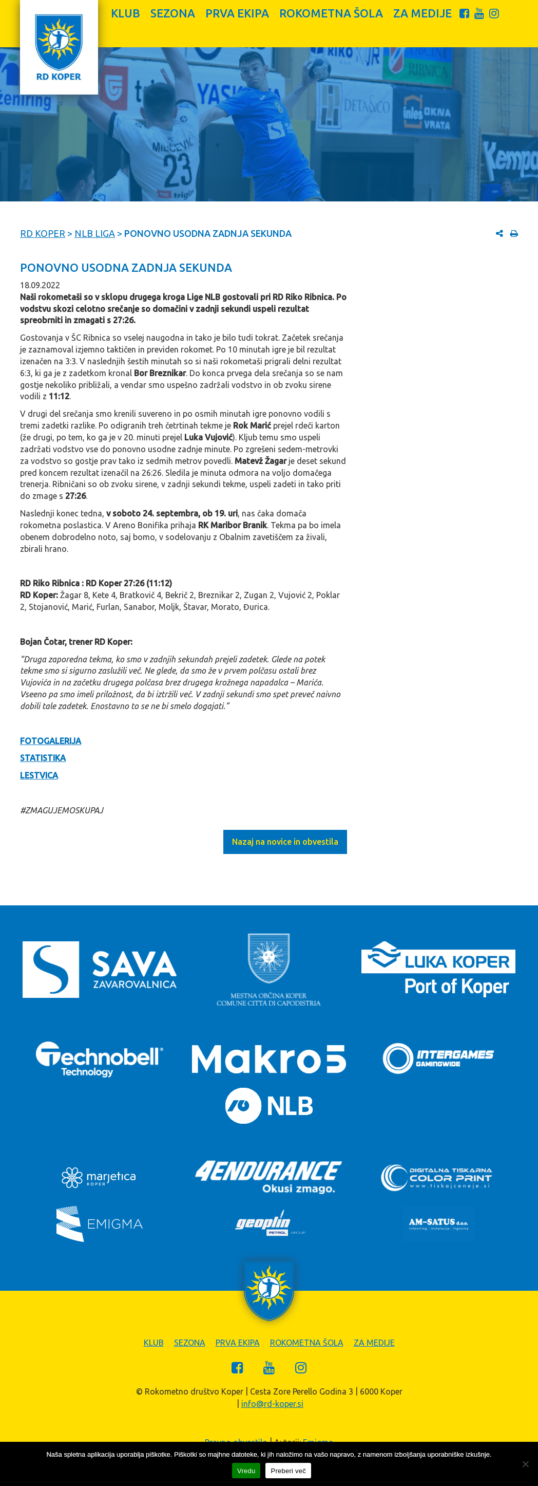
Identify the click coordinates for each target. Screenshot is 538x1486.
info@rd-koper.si (272, 1403)
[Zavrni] (525, 1464)
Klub (125, 13)
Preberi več (288, 1471)
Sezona (172, 13)
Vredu (246, 1471)
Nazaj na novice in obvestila (285, 841)
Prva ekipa (237, 13)
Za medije (422, 13)
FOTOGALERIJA (50, 741)
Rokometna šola (331, 13)
